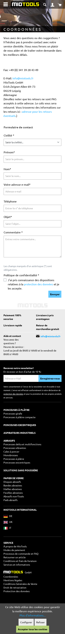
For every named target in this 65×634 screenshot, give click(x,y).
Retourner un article (14, 557)
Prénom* (9, 152)
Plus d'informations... (33, 615)
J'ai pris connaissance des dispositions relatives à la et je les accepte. (33, 284)
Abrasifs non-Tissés (13, 496)
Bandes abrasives (12, 485)
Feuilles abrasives (13, 492)
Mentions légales (12, 580)
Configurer (26, 622)
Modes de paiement (14, 550)
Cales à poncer (11, 451)
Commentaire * (13, 232)
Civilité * (9, 135)
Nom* (7, 169)
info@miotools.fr (22, 78)
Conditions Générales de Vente (20, 583)
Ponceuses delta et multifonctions (22, 444)
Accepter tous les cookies (32, 629)
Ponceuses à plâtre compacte (19, 417)
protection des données (38, 284)
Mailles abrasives (12, 489)
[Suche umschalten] (45, 4)
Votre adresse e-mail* (17, 184)
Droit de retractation (14, 587)
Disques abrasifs (12, 481)
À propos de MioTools (15, 546)
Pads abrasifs (10, 500)
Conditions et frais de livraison (20, 560)
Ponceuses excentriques (16, 462)
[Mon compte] (52, 4)
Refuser (40, 622)
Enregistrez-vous (50, 378)
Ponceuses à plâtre (13, 458)
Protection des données (16, 591)
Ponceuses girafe (12, 413)
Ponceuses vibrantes (14, 447)
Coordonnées (10, 576)
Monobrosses (10, 455)
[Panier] (60, 4)
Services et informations (16, 564)
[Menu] (5, 4)
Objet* (8, 216)
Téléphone (10, 201)
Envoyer (55, 294)
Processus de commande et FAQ (20, 553)
